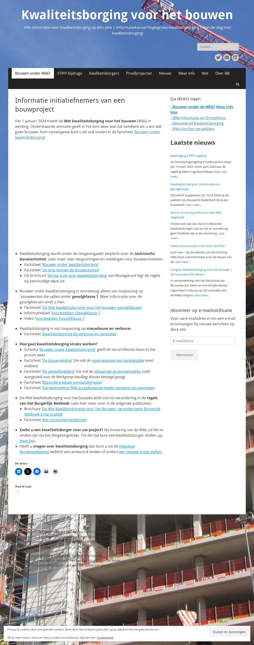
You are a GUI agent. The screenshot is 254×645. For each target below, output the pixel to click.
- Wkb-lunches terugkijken (192, 128)
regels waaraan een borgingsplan (117, 360)
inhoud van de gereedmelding (117, 371)
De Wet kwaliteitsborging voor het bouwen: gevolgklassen (92, 307)
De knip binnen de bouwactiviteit (70, 270)
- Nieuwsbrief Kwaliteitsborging (197, 123)
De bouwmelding (57, 360)
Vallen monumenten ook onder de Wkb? (197, 246)
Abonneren (184, 355)
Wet (205, 73)
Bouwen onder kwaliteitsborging (67, 349)
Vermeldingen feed (29, 612)
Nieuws (165, 73)
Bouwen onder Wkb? (32, 73)
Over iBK (222, 73)
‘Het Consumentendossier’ (64, 419)
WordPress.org (26, 621)
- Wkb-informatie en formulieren (198, 117)
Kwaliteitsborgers (104, 73)
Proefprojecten (139, 73)
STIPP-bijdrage (69, 73)
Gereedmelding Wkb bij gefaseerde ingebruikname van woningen (98, 387)
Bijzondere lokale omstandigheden (72, 382)
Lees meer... (193, 205)
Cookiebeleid (105, 638)
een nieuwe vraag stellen (140, 451)
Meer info (186, 73)
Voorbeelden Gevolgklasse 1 (75, 312)
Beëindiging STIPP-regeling (188, 156)
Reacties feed (25, 617)
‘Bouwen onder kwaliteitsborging (70, 264)
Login (19, 607)
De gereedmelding (58, 371)
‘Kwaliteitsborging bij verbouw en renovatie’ (79, 333)
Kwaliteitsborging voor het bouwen (127, 15)
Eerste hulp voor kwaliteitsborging (77, 275)
